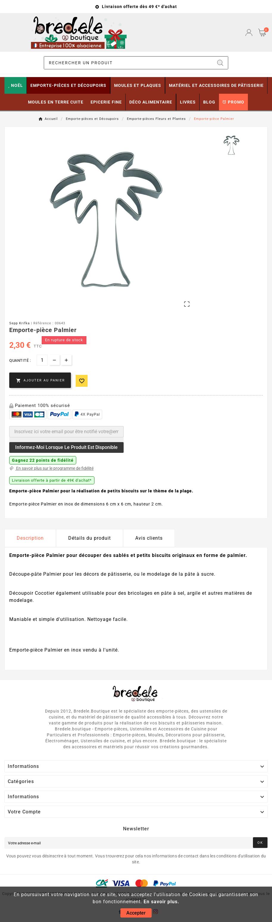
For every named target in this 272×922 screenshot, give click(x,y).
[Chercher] (128, 63)
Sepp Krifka (19, 323)
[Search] (220, 63)
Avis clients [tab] (149, 538)
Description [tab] (30, 538)
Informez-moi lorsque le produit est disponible (66, 447)
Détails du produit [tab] (89, 538)
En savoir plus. (161, 901)
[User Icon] (248, 32)
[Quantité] (42, 360)
